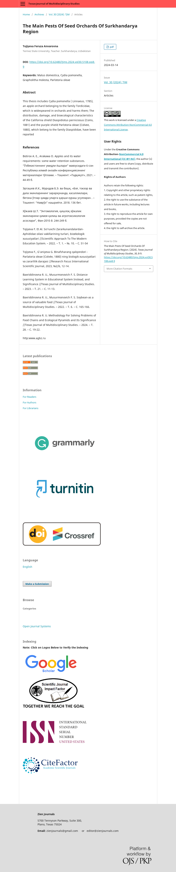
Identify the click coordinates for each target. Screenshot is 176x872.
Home (26, 14)
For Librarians (30, 408)
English (27, 567)
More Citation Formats (119, 268)
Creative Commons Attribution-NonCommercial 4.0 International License (128, 124)
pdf (111, 47)
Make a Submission (37, 584)
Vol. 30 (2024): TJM (59, 14)
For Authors (29, 402)
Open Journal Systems (37, 626)
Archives (39, 14)
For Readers (29, 396)
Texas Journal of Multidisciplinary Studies (53, 3)
